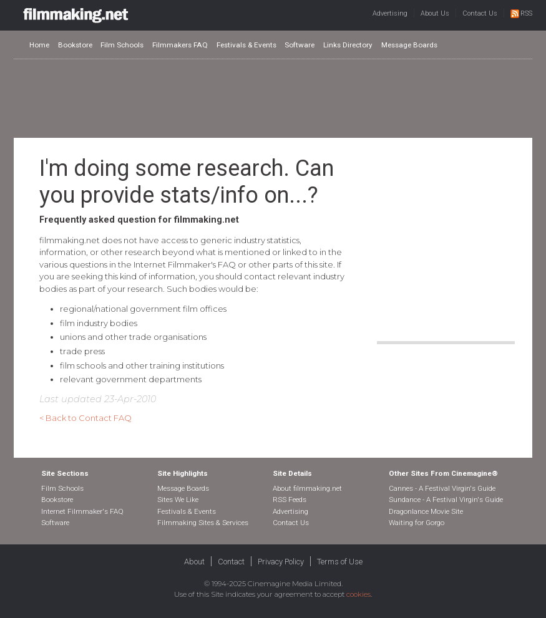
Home (39, 45)
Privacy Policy (281, 561)
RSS (521, 13)
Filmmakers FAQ (180, 45)
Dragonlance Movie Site (426, 511)
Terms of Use (340, 561)
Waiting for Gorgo (416, 522)
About (194, 561)
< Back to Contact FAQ (85, 418)
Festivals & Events (246, 45)
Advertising (390, 13)
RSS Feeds (289, 499)
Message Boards (409, 45)
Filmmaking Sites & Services (202, 522)
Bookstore (75, 45)
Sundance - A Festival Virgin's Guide (446, 499)
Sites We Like (177, 499)
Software (299, 45)
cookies (358, 594)
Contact (231, 561)
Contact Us (479, 13)
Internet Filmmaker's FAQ (82, 511)
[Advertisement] (273, 98)
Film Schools (122, 45)
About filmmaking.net (307, 488)
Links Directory (348, 45)
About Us (435, 13)
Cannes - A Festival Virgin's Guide (442, 488)
